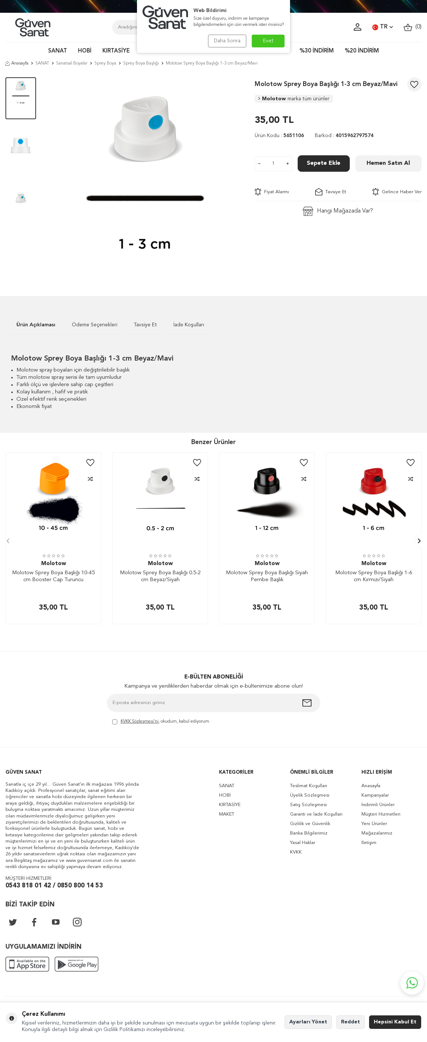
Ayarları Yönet (308, 1021)
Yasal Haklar (302, 842)
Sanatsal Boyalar (71, 63)
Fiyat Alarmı (272, 191)
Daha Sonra (227, 40)
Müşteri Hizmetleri (380, 814)
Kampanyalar (375, 795)
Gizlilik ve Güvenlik (310, 823)
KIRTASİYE (116, 51)
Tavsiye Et (330, 191)
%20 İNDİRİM (362, 51)
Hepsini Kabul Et (395, 1021)
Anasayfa (16, 63)
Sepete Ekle (323, 163)
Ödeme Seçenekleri (94, 324)
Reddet (350, 1021)
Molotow (293, 98)
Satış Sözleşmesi (308, 804)
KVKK (296, 852)
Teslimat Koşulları (308, 786)
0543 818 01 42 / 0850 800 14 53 (54, 886)
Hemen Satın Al (388, 163)
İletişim (368, 842)
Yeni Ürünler (374, 823)
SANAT (57, 51)
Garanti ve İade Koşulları (316, 814)
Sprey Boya (105, 63)
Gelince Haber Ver (397, 191)
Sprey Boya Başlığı (141, 63)
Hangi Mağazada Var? (338, 211)
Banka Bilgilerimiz (309, 833)
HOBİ (84, 51)
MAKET (226, 814)
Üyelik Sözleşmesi (309, 795)
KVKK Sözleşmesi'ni (139, 721)
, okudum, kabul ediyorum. (161, 722)
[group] (145, 175)
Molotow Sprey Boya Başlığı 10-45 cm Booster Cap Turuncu (53, 576)
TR (382, 27)
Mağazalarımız (376, 833)
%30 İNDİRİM (316, 51)
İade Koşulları (188, 324)
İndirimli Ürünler (378, 804)
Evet (268, 40)
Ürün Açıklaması (35, 324)
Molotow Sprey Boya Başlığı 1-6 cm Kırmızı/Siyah (373, 576)
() (413, 27)
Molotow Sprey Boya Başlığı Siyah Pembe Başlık (267, 576)
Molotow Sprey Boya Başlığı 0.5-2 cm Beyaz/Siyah (160, 576)
